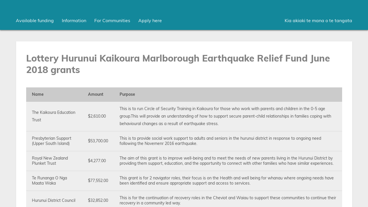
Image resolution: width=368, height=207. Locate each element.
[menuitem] (35, 21)
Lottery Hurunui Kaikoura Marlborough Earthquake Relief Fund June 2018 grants (178, 64)
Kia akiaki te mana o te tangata (318, 20)
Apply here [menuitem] (150, 20)
